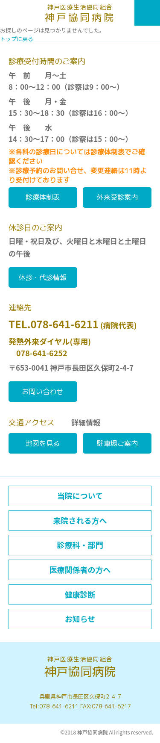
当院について (80, 495)
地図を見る (43, 443)
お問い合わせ (42, 391)
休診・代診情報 (43, 277)
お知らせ (80, 618)
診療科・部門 (80, 544)
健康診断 (80, 594)
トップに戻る (16, 39)
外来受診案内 (117, 197)
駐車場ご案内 (117, 443)
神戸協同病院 (80, 13)
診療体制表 (43, 197)
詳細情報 (85, 422)
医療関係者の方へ (80, 569)
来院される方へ (80, 520)
